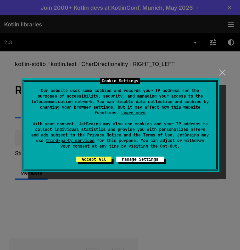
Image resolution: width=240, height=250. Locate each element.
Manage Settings (140, 159)
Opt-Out (168, 146)
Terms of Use (157, 135)
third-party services (70, 140)
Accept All (94, 159)
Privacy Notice (104, 135)
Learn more (133, 113)
